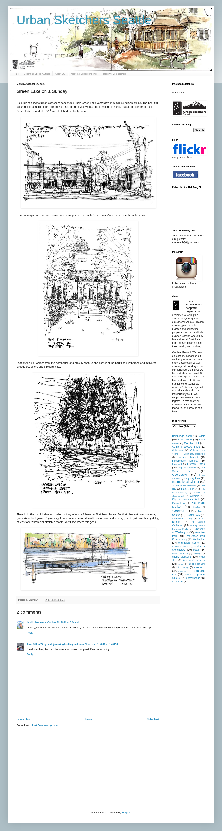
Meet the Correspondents (84, 74)
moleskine (199, 567)
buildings (197, 553)
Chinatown (177, 450)
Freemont (177, 464)
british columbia (180, 553)
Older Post (153, 719)
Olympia (194, 496)
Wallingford (199, 539)
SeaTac (196, 507)
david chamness (36, 622)
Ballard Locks (184, 439)
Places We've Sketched (114, 74)
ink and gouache (196, 563)
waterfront (177, 581)
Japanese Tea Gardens (184, 485)
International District (185, 481)
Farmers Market (188, 457)
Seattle (178, 511)
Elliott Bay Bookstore (194, 453)
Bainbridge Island (182, 436)
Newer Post (24, 719)
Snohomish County (182, 518)
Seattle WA (193, 515)
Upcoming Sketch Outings (37, 74)
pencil (188, 574)
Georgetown (180, 474)
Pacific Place (179, 503)
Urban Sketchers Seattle (84, 20)
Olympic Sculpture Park (186, 499)
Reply (30, 632)
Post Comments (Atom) (45, 725)
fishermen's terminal (194, 560)
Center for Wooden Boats (186, 446)
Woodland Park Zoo (181, 546)
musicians (183, 571)
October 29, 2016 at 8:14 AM (63, 622)
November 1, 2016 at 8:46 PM (101, 644)
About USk (60, 74)
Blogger (126, 812)
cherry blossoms (182, 556)
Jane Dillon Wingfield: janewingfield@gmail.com (55, 644)
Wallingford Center (189, 542)
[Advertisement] (61, 768)
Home (16, 74)
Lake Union (187, 488)
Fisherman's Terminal (185, 460)
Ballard (201, 436)
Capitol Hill (191, 443)
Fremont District (196, 464)
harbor (181, 564)
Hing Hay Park (192, 478)
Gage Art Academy (187, 467)
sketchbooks (193, 578)
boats (196, 549)
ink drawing (182, 567)
